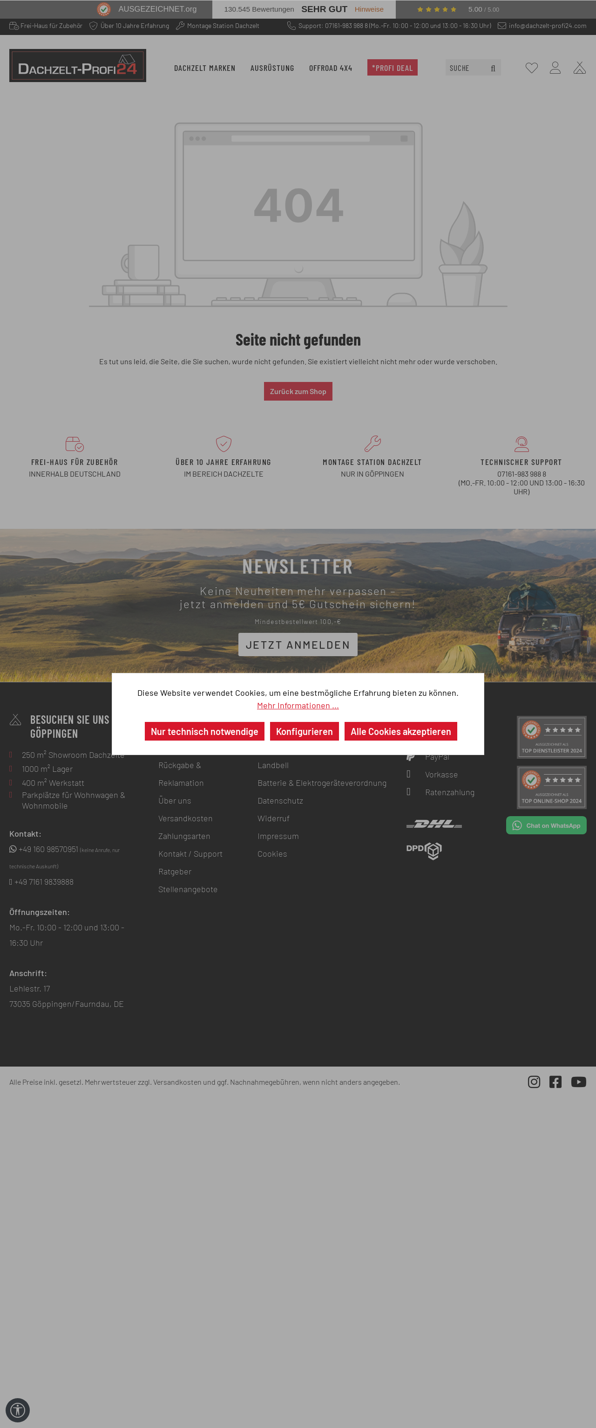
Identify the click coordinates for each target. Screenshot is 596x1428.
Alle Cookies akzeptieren (401, 731)
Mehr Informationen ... (298, 705)
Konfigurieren (304, 731)
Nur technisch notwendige (204, 731)
